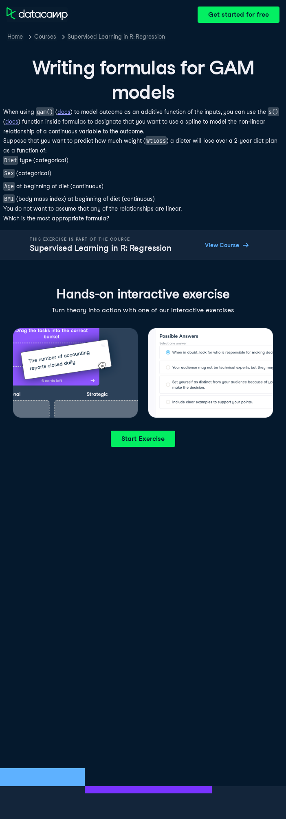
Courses (45, 36)
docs (63, 112)
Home (15, 36)
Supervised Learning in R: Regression (116, 36)
